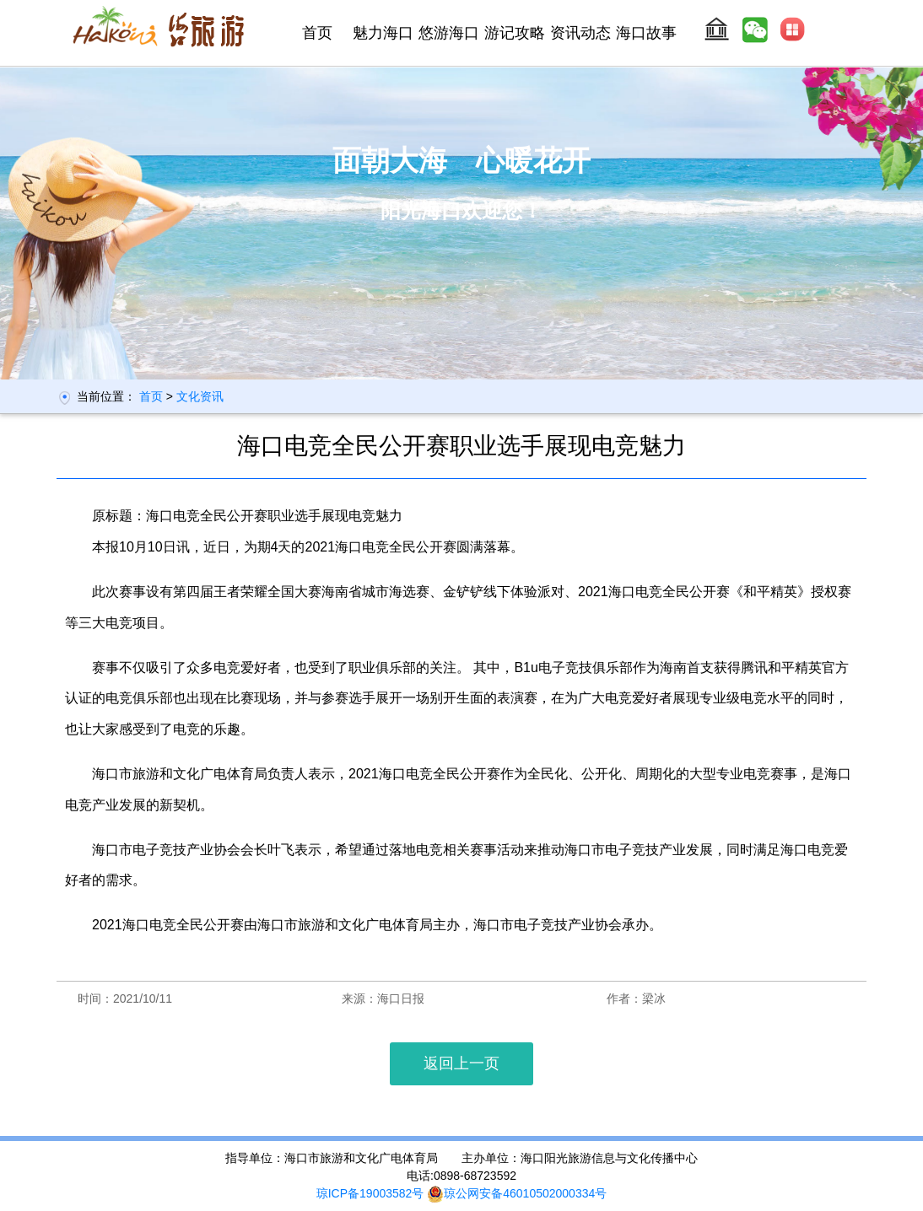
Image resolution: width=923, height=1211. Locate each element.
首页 (317, 32)
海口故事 (646, 32)
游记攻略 (514, 32)
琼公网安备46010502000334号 (517, 1193)
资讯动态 (580, 32)
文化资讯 (200, 396)
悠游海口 (448, 32)
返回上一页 (461, 1063)
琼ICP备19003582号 (370, 1193)
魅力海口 (383, 32)
